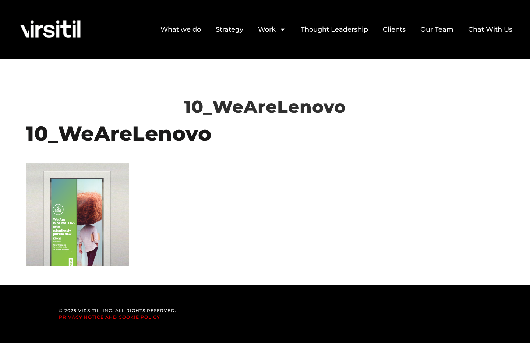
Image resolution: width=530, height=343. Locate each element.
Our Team (436, 29)
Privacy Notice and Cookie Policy (109, 317)
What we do (180, 29)
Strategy (229, 29)
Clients (394, 29)
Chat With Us (490, 29)
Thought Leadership (334, 29)
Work (272, 29)
